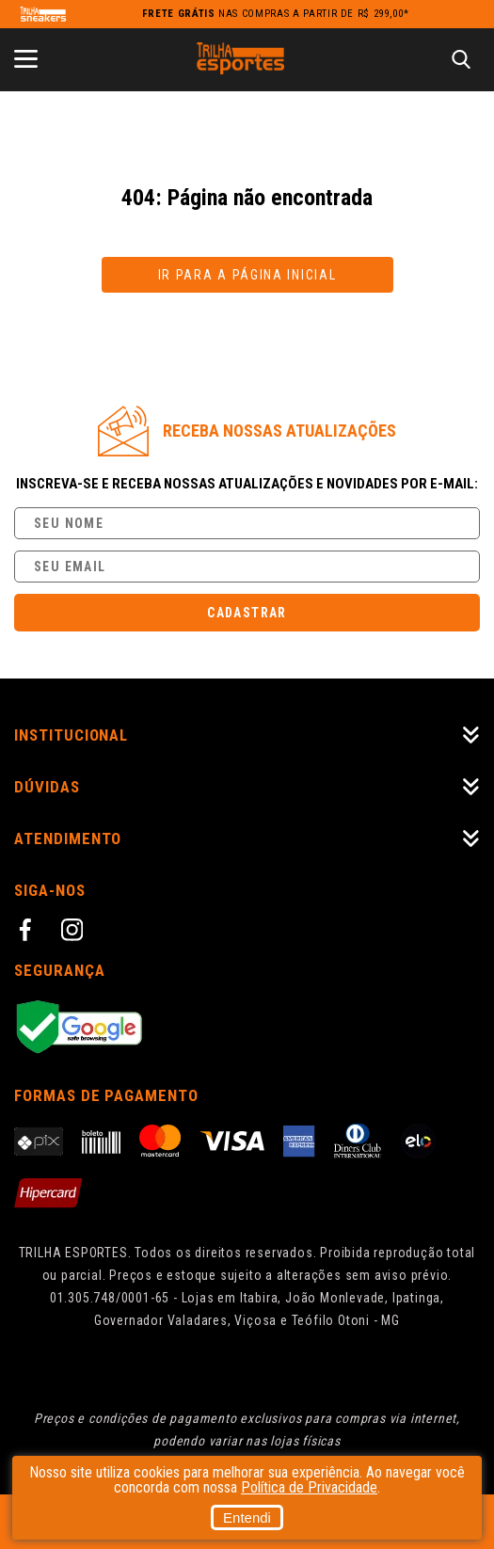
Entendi (247, 1517)
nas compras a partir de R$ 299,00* (275, 14)
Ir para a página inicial (247, 274)
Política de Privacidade (309, 1487)
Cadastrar (247, 612)
